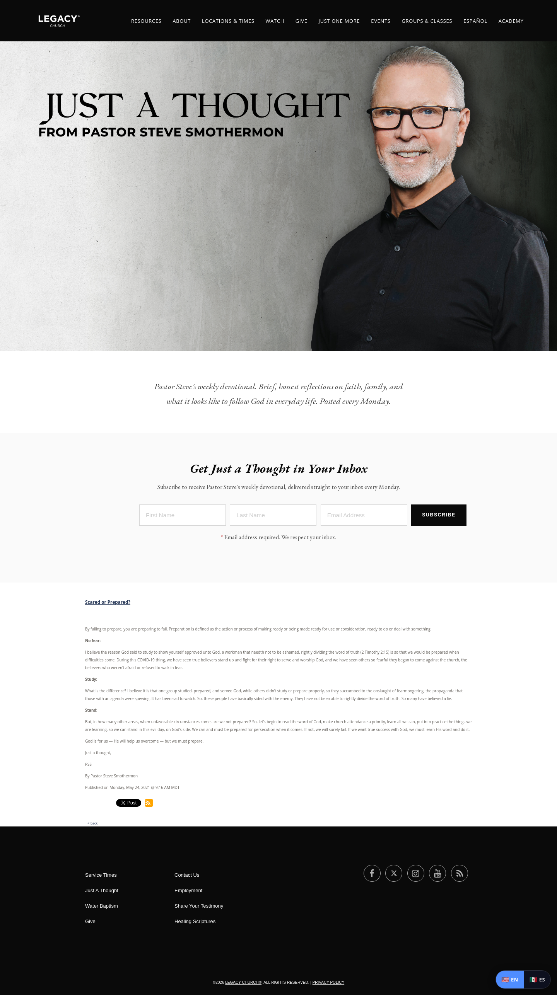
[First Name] (182, 516)
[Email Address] (364, 516)
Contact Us (186, 875)
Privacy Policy (328, 982)
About (182, 20)
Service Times (101, 875)
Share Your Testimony (198, 906)
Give (302, 20)
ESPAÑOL (475, 20)
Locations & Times (228, 20)
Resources (146, 20)
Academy (511, 20)
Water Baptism (101, 906)
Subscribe (439, 516)
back (94, 823)
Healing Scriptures (194, 921)
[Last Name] (273, 516)
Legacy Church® (243, 982)
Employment (188, 890)
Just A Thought (101, 890)
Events (380, 20)
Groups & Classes (427, 20)
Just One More (339, 20)
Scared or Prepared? (107, 602)
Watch (275, 20)
